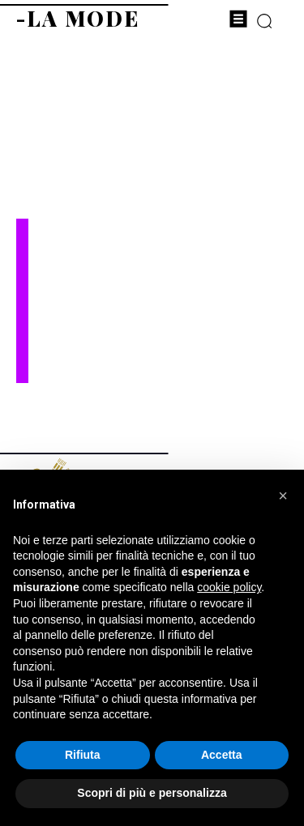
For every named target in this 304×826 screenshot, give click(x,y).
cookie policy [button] (229, 587)
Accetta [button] (221, 754)
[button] (283, 496)
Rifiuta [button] (83, 754)
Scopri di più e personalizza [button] (151, 792)
